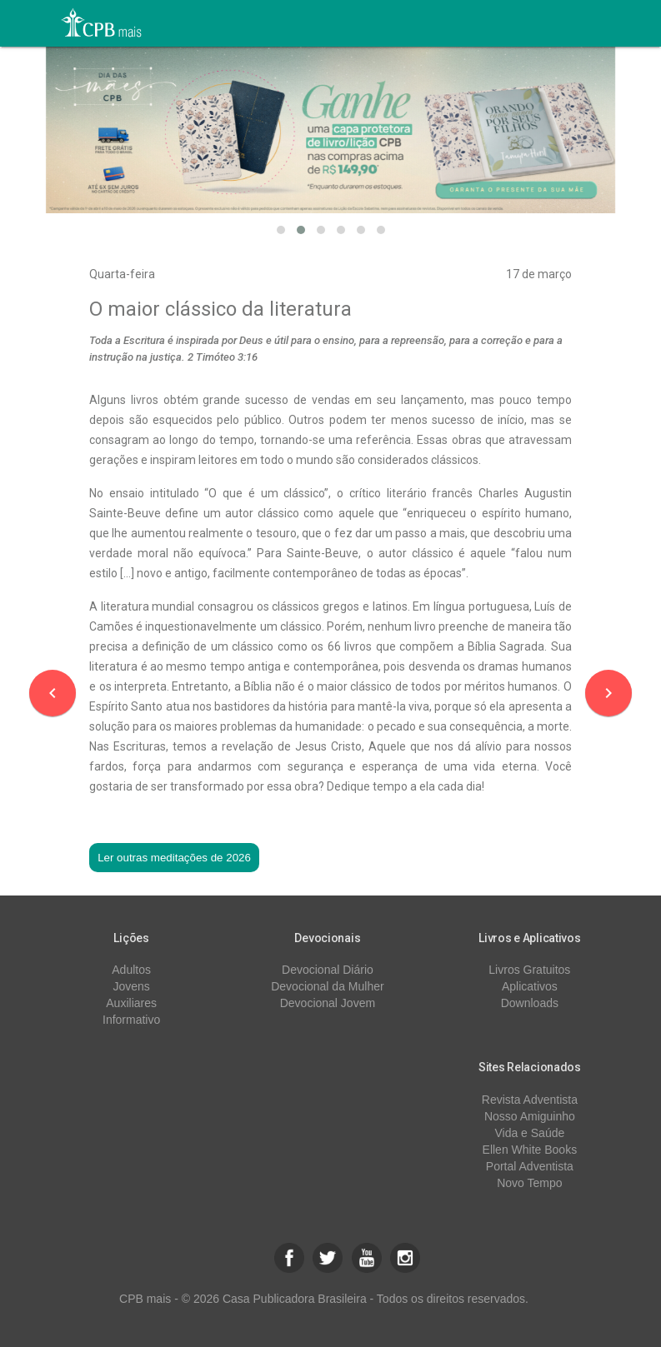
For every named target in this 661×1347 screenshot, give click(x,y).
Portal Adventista (529, 1166)
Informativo (131, 1019)
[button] (281, 230)
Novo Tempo (529, 1183)
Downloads (529, 1003)
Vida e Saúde (529, 1133)
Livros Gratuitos (529, 969)
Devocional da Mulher (327, 986)
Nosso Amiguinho (529, 1116)
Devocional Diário (327, 969)
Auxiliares (131, 1003)
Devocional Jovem (327, 1003)
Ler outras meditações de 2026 (174, 857)
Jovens (131, 986)
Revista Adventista (530, 1099)
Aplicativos (530, 986)
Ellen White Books (530, 1149)
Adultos (131, 969)
